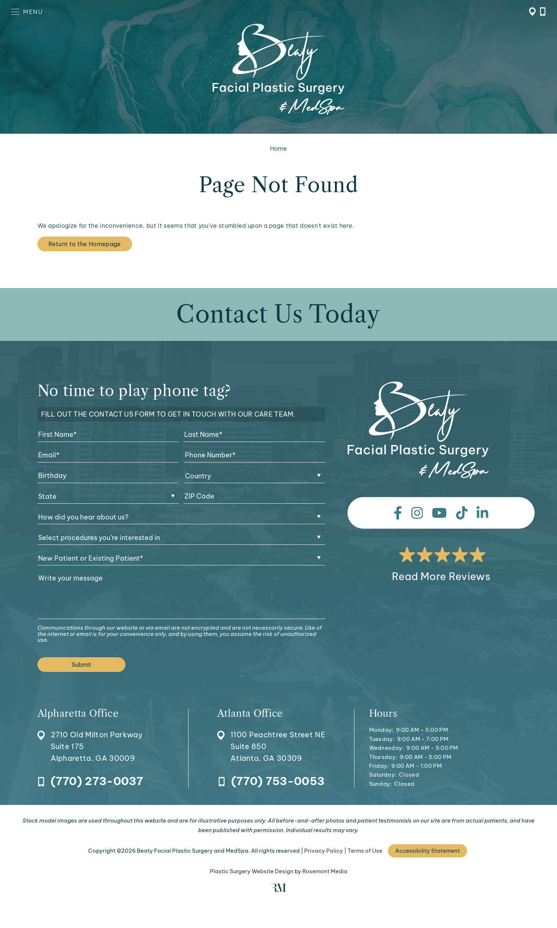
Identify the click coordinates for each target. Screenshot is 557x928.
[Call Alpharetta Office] (90, 781)
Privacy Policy (323, 850)
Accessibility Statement (427, 850)
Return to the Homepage (84, 244)
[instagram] (417, 512)
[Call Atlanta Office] (271, 781)
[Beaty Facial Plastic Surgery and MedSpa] (418, 430)
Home (278, 148)
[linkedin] (482, 512)
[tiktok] (462, 512)
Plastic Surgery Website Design (252, 871)
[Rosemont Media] (278, 889)
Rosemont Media (324, 871)
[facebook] (398, 512)
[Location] (90, 736)
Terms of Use (364, 850)
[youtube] (439, 512)
